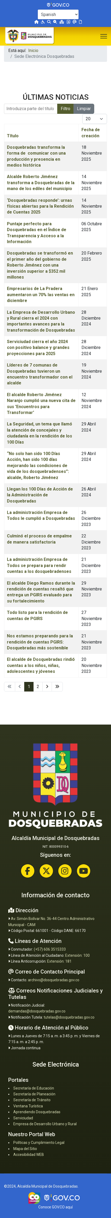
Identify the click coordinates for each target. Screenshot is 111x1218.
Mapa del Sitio (25, 1149)
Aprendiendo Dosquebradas (36, 1112)
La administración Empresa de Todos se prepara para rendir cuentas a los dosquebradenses (39, 565)
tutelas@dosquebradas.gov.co (69, 1017)
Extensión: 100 (77, 955)
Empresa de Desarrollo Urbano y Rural (45, 1124)
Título (13, 135)
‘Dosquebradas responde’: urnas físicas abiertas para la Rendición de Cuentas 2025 (40, 206)
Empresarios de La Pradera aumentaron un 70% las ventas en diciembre (41, 294)
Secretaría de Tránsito (32, 1100)
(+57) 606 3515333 (50, 949)
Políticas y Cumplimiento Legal (38, 1142)
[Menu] (103, 36)
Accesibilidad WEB (28, 1154)
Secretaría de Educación (33, 1088)
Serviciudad (23, 1118)
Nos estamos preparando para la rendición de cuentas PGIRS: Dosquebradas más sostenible (40, 641)
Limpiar (84, 108)
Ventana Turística (28, 1106)
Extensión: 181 (59, 961)
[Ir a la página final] (57, 687)
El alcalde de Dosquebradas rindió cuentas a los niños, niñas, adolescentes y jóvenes (41, 665)
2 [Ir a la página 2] (38, 686)
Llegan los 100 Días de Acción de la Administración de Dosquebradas (40, 495)
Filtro (65, 108)
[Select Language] (58, 14)
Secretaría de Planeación (34, 1094)
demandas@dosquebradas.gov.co (36, 1011)
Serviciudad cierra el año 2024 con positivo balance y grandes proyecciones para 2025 (38, 347)
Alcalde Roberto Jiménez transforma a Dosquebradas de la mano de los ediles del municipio (41, 182)
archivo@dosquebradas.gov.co (53, 980)
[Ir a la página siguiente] (47, 687)
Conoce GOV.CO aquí (55, 1207)
